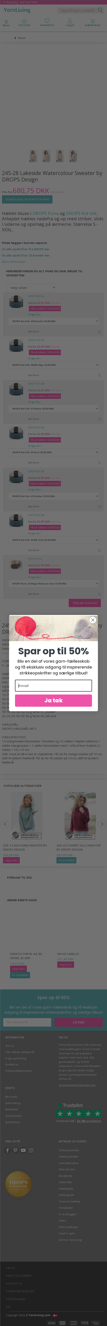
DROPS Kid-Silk (81, 213)
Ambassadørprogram (18, 1070)
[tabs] (93, 23)
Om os (9, 1045)
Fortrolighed (15, 1299)
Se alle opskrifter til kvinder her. (26, 255)
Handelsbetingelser (20, 1291)
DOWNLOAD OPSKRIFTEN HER (27, 199)
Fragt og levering (15, 1058)
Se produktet (66, 860)
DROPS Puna (46, 213)
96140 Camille (68, 954)
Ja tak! (78, 1022)
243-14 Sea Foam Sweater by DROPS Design (25, 847)
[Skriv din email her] (27, 1022)
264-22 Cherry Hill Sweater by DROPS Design (78, 847)
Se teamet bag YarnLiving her (77, 1085)
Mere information (13, 262)
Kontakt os (12, 1064)
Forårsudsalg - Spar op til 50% (20, 2)
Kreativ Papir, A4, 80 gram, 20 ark (26, 956)
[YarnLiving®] (17, 9)
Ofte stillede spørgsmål (19, 1052)
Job (8, 1306)
